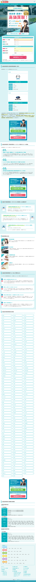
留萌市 (25, 479)
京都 (6, 563)
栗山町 (14, 364)
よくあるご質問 (26, 574)
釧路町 (25, 361)
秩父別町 (14, 408)
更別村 (25, 378)
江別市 (3, 337)
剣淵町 (14, 367)
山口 (14, 566)
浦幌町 (14, 331)
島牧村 (25, 386)
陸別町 (25, 476)
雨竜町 (25, 331)
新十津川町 (25, 397)
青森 (6, 554)
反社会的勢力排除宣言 (27, 580)
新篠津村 (3, 397)
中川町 (3, 424)
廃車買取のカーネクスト (20, 585)
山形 (18, 554)
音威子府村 (14, 345)
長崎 (9, 569)
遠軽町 (25, 337)
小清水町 (25, 367)
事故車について (4, 577)
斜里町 (14, 391)
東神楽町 (3, 443)
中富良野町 (25, 427)
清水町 (3, 389)
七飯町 (3, 430)
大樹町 (25, 402)
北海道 (4, 554)
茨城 (3, 557)
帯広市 (14, 348)
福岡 (3, 569)
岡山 (9, 566)
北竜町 (3, 457)
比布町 (3, 446)
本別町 (3, 460)
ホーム (3, 572)
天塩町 (3, 413)
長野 (17, 560)
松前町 (14, 462)
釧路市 (14, 361)
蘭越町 (14, 476)
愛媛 (23, 566)
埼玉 (11, 557)
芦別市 (14, 318)
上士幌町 (14, 350)
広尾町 (25, 449)
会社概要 (25, 577)
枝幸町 (14, 334)
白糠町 (14, 394)
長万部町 (25, 342)
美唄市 (14, 446)
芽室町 (3, 468)
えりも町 (14, 337)
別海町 (14, 454)
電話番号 (6, 50)
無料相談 (3, 575)
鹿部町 (3, 383)
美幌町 (3, 449)
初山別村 (25, 391)
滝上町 (25, 405)
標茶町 (14, 383)
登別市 (3, 438)
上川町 (3, 350)
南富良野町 (3, 465)
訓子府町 (3, 367)
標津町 (3, 386)
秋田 (15, 554)
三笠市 (25, 462)
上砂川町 (25, 350)
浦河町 (3, 331)
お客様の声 (25, 572)
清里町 (3, 361)
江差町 (3, 334)
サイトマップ (26, 575)
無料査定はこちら (18, 57)
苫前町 (3, 419)
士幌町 (14, 386)
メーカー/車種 (7, 39)
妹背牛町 (14, 468)
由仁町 (14, 473)
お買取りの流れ (15, 572)
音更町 (25, 345)
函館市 (14, 438)
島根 (6, 566)
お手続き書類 (15, 577)
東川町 (14, 443)
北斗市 (25, 454)
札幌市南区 (3, 378)
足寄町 (25, 318)
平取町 (14, 449)
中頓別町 (3, 427)
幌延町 (25, 457)
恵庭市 (25, 334)
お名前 (6, 48)
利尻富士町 (3, 479)
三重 (28, 560)
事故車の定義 (5, 578)
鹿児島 (20, 569)
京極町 (14, 359)
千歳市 (25, 408)
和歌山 (18, 563)
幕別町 (14, 460)
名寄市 (14, 430)
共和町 (25, 359)
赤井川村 (14, 315)
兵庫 (11, 563)
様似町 (14, 378)
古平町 (3, 454)
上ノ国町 (3, 353)
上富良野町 (14, 353)
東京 (17, 557)
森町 (24, 468)
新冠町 (3, 432)
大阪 (9, 563)
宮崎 (17, 569)
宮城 (12, 554)
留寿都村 (14, 479)
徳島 (17, 566)
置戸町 (3, 342)
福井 (11, 560)
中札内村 (14, 424)
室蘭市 (25, 465)
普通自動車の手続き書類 (17, 578)
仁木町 (14, 432)
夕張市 (25, 471)
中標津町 (25, 424)
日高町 (25, 443)
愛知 (25, 560)
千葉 (14, 557)
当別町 (25, 413)
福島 (20, 554)
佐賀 (6, 569)
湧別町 (3, 473)
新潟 (3, 560)
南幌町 (25, 430)
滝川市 (14, 405)
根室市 (25, 435)
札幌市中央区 (15, 372)
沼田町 (14, 435)
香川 (20, 566)
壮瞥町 (14, 402)
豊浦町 (25, 419)
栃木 (6, 557)
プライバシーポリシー (18, 54)
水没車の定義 (5, 581)
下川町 (25, 389)
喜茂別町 (3, 359)
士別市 (25, 383)
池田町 (25, 323)
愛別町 (3, 315)
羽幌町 (25, 438)
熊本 (11, 569)
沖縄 (23, 569)
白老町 (3, 394)
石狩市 (3, 326)
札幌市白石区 (4, 372)
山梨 (14, 560)
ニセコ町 (3, 435)
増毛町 (25, 460)
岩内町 (25, 326)
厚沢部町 (14, 320)
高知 (25, 566)
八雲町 (14, 471)
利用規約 (13, 54)
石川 (9, 560)
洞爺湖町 (14, 416)
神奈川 (20, 557)
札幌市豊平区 (4, 375)
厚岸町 (3, 320)
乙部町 (3, 348)
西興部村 (25, 432)
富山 (6, 560)
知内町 (25, 394)
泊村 (13, 419)
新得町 (14, 397)
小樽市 (3, 345)
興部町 (14, 342)
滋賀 (3, 563)
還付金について (16, 582)
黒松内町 (25, 364)
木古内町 (3, 356)
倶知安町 (3, 364)
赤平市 (25, 315)
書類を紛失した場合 (17, 581)
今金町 (14, 326)
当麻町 (3, 416)
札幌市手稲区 (25, 372)
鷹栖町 (3, 405)
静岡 (23, 560)
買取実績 (14, 575)
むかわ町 (14, 465)
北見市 (25, 356)
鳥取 (3, 566)
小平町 (25, 348)
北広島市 (14, 356)
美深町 (25, 446)
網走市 (3, 323)
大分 (14, 569)
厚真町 (25, 320)
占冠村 (14, 389)
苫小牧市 (25, 416)
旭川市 (3, 318)
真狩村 (3, 462)
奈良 (14, 563)
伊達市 (3, 408)
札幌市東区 (25, 375)
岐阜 (20, 560)
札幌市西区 (14, 375)
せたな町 (3, 402)
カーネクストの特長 (5, 574)
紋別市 (3, 471)
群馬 (9, 557)
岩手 (9, 554)
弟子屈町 (14, 413)
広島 (11, 566)
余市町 (25, 473)
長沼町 (14, 427)
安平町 (14, 323)
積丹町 (3, 391)
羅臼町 (3, 476)
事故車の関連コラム (16, 574)
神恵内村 (25, 353)
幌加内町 (14, 457)
